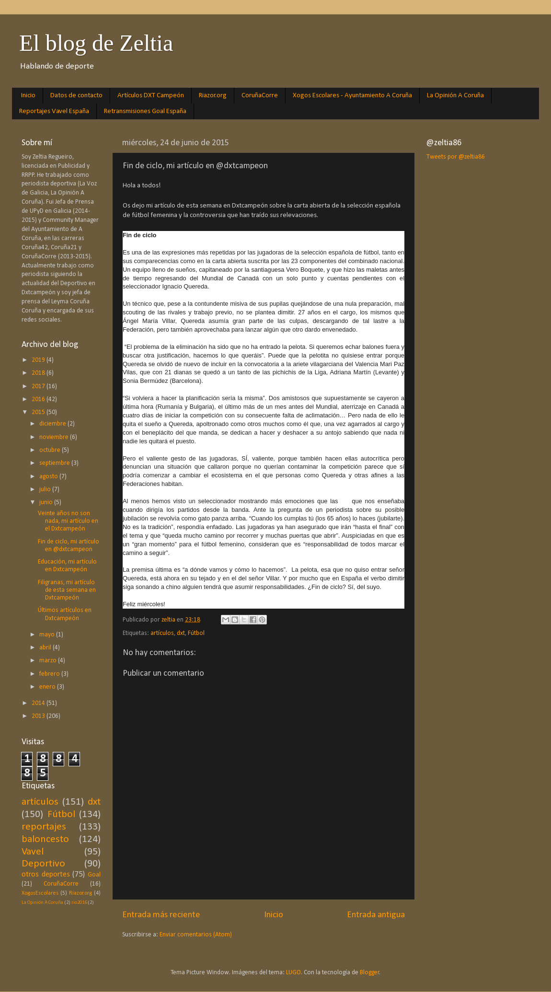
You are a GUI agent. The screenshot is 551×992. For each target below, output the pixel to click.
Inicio (28, 95)
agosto (49, 476)
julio (45, 489)
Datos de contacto (76, 95)
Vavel (33, 852)
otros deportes (46, 874)
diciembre (53, 424)
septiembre (55, 463)
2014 (39, 703)
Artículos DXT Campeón (150, 95)
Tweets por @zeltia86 (455, 157)
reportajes (44, 827)
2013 (39, 716)
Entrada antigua (376, 915)
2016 (39, 399)
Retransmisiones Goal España (145, 111)
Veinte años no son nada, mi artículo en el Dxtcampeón (68, 521)
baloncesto (45, 839)
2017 (39, 386)
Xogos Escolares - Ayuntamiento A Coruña (352, 95)
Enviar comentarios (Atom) (196, 935)
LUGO (293, 972)
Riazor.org (213, 95)
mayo (47, 635)
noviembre (54, 437)
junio (46, 502)
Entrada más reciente (161, 915)
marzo (48, 660)
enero (48, 687)
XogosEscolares (40, 893)
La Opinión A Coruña (455, 95)
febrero (50, 674)
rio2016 (79, 902)
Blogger (369, 972)
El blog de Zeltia (96, 43)
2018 (39, 373)
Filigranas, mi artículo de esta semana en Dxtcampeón (67, 590)
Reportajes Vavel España (54, 111)
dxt (181, 633)
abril (46, 648)
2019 (39, 360)
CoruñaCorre (259, 95)
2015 (39, 412)
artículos (162, 633)
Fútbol (196, 633)
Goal (94, 875)
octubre (50, 450)
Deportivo (43, 864)
